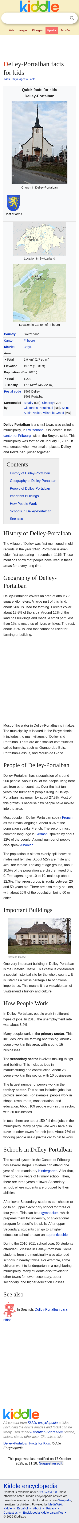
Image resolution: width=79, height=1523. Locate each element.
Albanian (26, 845)
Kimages (37, 30)
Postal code (12, 391)
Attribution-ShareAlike (46, 1432)
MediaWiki (55, 1504)
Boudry (28, 402)
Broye (28, 346)
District (9, 346)
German (41, 834)
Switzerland (35, 430)
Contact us (11, 1512)
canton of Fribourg (17, 435)
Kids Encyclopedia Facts (19, 79)
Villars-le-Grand (53, 412)
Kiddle (8, 1508)
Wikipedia (64, 1500)
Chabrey (48, 402)
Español (65, 30)
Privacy (51, 1508)
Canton (9, 340)
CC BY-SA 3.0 (48, 1492)
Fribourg (29, 340)
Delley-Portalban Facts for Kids (26, 1443)
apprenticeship (57, 1235)
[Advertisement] (39, 46)
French (67, 817)
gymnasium (50, 1213)
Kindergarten (48, 1171)
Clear (63, 18)
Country (10, 334)
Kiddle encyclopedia (43, 1422)
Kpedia (51, 30)
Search (72, 18)
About (37, 1508)
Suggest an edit (50, 1463)
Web (11, 30)
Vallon (37, 412)
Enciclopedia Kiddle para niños (43, 1512)
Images (23, 30)
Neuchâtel (46, 407)
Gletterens (31, 407)
